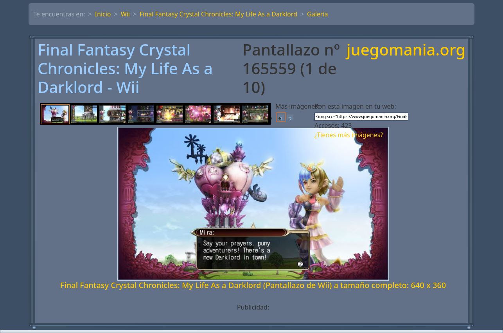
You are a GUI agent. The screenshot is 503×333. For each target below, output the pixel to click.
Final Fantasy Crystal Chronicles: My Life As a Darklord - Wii (125, 68)
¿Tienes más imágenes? (348, 135)
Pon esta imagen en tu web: (355, 106)
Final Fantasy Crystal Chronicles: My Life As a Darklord (218, 14)
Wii (125, 14)
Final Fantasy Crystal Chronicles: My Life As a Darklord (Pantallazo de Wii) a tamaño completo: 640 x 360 (253, 285)
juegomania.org (406, 50)
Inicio (103, 14)
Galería (317, 14)
